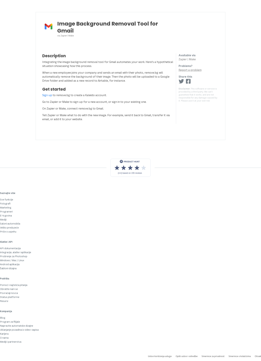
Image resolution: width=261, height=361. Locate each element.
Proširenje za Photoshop (13, 256)
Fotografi (5, 203)
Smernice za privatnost (213, 356)
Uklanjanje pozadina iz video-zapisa (19, 329)
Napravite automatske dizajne (16, 325)
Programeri (6, 211)
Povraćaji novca (9, 293)
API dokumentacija (10, 248)
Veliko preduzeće (9, 227)
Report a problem (190, 70)
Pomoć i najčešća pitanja (13, 285)
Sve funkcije (6, 199)
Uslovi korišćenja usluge (160, 356)
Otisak (258, 356)
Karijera (4, 333)
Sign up (47, 95)
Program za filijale (10, 321)
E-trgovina (6, 215)
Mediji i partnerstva (10, 341)
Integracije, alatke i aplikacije (15, 252)
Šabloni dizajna (8, 268)
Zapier (64, 35)
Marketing (5, 207)
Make (71, 35)
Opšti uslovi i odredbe (187, 356)
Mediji (3, 219)
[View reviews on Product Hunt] (130, 168)
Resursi (4, 301)
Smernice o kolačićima (240, 356)
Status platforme (9, 297)
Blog (2, 317)
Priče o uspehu (8, 231)
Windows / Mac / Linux (12, 260)
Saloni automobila (10, 223)
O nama (4, 337)
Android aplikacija (9, 264)
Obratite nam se (9, 289)
